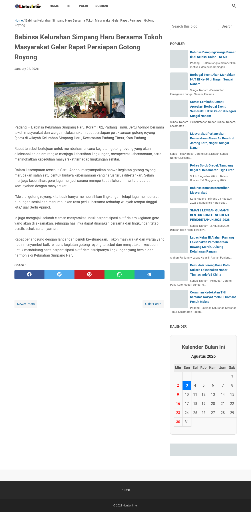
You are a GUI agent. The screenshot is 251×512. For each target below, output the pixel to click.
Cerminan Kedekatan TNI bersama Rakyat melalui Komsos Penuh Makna (213, 297)
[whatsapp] (119, 274)
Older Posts (153, 304)
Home (54, 6)
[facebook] (29, 274)
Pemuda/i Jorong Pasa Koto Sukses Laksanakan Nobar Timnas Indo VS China (210, 269)
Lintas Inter (131, 505)
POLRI (83, 6)
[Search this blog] (234, 5)
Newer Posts (26, 304)
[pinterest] (89, 274)
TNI (68, 6)
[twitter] (59, 274)
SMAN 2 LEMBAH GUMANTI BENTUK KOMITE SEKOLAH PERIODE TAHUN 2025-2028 (210, 215)
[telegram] (150, 274)
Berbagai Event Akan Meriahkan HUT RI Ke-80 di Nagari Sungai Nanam (212, 79)
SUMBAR (101, 6)
